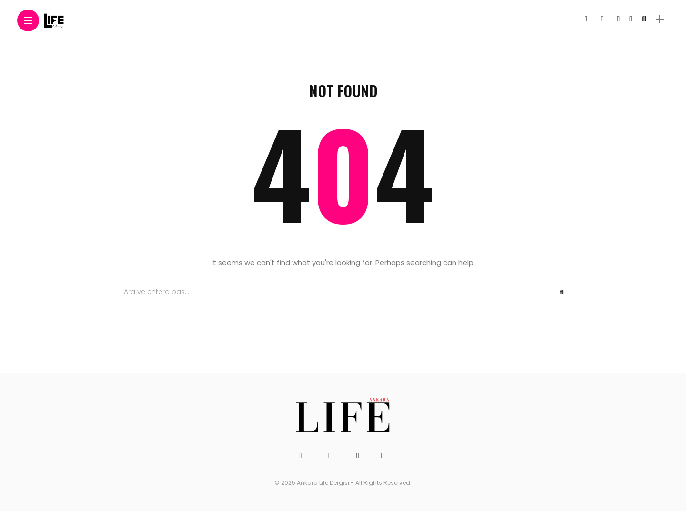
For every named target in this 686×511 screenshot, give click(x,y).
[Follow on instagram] (618, 18)
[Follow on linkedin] (630, 18)
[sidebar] (660, 19)
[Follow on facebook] (586, 18)
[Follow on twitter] (602, 18)
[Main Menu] (28, 21)
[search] (644, 19)
